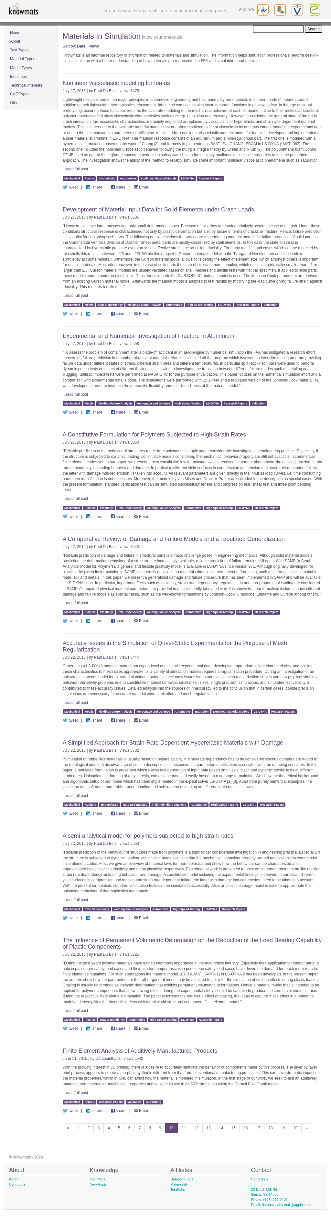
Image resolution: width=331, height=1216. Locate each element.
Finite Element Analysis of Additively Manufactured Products (140, 1051)
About (15, 41)
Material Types (22, 59)
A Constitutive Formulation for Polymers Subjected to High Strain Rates (154, 434)
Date (81, 46)
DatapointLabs (108, 1058)
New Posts (98, 1184)
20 (295, 1128)
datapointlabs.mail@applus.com (287, 1205)
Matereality (179, 1184)
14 (221, 1128)
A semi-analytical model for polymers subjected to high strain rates (148, 836)
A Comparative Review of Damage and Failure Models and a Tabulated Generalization (174, 539)
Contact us (259, 1179)
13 (209, 1128)
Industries (18, 76)
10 (171, 1128)
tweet (70, 187)
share (94, 187)
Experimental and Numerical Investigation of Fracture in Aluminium (148, 336)
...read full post (75, 169)
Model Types (21, 68)
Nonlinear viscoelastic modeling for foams (116, 83)
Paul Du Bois (105, 91)
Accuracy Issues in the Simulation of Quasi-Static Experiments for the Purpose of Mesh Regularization (175, 646)
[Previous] (68, 1128)
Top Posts (97, 1179)
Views (94, 46)
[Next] (306, 1128)
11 (184, 1128)
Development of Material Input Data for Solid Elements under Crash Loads (158, 209)
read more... (246, 61)
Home (15, 32)
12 (196, 1128)
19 (283, 1128)
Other (15, 103)
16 (246, 1128)
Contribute (17, 1184)
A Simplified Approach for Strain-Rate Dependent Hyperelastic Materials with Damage (173, 742)
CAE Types (19, 94)
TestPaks (177, 1189)
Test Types (19, 50)
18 (270, 1128)
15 (233, 1128)
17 (258, 1128)
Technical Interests (26, 85)
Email (141, 187)
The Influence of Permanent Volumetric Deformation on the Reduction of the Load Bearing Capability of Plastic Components (192, 943)
